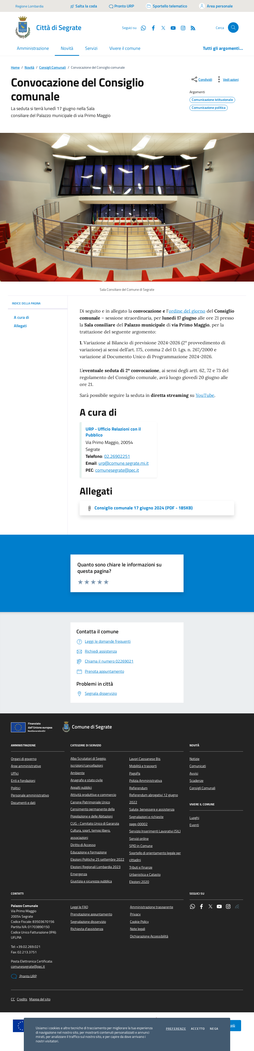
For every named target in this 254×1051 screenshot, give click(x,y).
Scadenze (196, 780)
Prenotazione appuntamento (91, 914)
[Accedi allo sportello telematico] (166, 6)
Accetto (198, 1028)
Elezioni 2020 (139, 881)
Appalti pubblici (81, 787)
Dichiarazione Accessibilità (149, 936)
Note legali (137, 929)
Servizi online (139, 838)
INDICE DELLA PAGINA (38, 303)
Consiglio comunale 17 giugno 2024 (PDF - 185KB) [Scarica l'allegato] (144, 508)
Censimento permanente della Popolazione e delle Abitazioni (92, 812)
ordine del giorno (187, 311)
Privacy (135, 914)
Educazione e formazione (88, 852)
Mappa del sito (39, 999)
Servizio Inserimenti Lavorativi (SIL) (155, 831)
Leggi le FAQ (79, 907)
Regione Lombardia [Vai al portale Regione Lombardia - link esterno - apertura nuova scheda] (29, 6)
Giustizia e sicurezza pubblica (91, 881)
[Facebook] (151, 27)
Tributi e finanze (140, 867)
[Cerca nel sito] (233, 27)
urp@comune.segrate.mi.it (123, 463)
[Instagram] (181, 27)
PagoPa (134, 773)
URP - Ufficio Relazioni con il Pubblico (113, 432)
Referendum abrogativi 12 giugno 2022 (153, 798)
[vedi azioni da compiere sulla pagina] (227, 79)
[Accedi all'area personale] (216, 6)
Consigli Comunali (52, 67)
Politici (15, 788)
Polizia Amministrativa (145, 780)
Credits (22, 999)
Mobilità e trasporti (143, 766)
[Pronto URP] (121, 6)
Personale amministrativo (30, 795)
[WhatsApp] (141, 27)
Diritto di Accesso (82, 844)
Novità (29, 67)
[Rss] (191, 27)
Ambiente (77, 773)
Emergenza (78, 874)
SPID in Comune (141, 845)
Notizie (194, 758)
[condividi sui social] (201, 79)
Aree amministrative (26, 766)
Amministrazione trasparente (151, 907)
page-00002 (138, 824)
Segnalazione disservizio (88, 921)
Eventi (194, 825)
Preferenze (176, 1028)
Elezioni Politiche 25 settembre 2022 (97, 859)
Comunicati (198, 766)
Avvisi (194, 773)
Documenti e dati (23, 802)
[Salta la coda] (83, 6)
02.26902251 (117, 456)
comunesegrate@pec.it (117, 470)
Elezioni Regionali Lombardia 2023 (95, 867)
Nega (214, 1028)
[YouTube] (171, 27)
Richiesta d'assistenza (86, 929)
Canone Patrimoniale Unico (90, 802)
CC (13, 999)
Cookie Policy (139, 921)
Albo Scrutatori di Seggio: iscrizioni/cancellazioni (88, 762)
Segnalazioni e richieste (146, 816)
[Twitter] (161, 27)
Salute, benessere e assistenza (151, 809)
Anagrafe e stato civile (86, 780)
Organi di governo (23, 758)
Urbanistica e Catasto (144, 874)
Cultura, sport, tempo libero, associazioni (90, 834)
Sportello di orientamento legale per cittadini (155, 856)
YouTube (205, 395)
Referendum (138, 788)
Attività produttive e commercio (93, 794)
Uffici (15, 773)
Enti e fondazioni (23, 780)
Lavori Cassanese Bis (144, 758)
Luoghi (194, 817)
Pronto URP (24, 976)
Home (15, 67)
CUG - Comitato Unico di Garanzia (94, 823)
